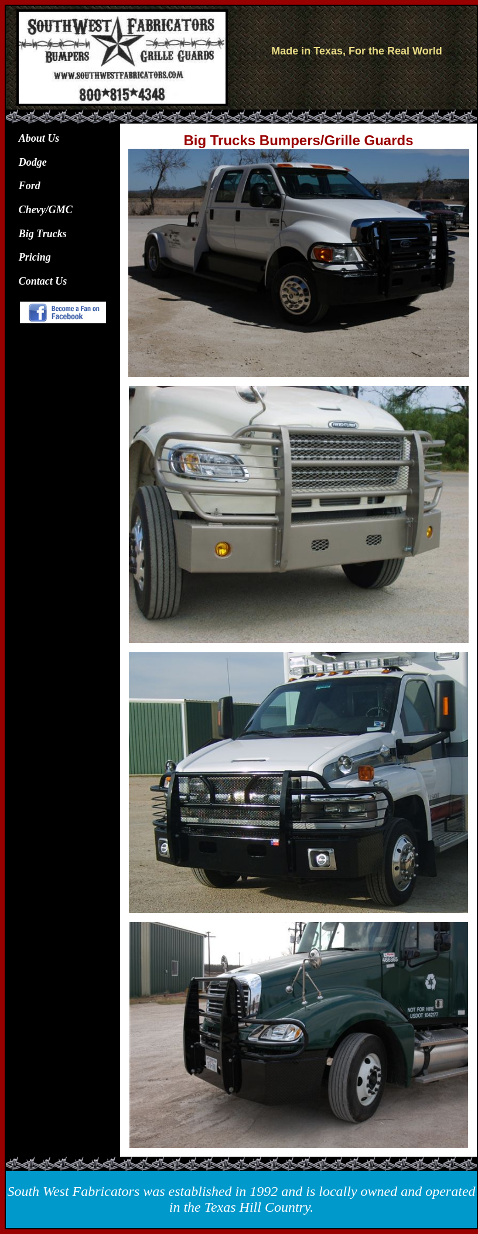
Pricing (35, 257)
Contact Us (43, 281)
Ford (29, 186)
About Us (39, 138)
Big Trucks (43, 234)
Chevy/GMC (46, 210)
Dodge (33, 162)
